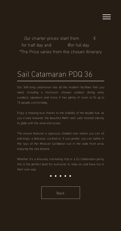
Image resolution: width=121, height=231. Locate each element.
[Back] (60, 192)
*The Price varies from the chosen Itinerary (60, 51)
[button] (107, 16)
